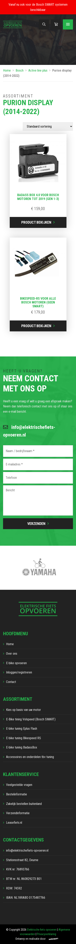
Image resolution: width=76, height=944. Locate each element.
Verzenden (36, 523)
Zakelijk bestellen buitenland (24, 804)
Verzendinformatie (18, 813)
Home (7, 70)
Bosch (20, 70)
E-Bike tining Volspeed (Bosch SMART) (31, 719)
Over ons (11, 653)
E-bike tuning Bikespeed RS (23, 738)
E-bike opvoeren (16, 663)
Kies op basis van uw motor (23, 710)
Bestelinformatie (16, 794)
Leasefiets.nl (14, 823)
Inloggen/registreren (19, 672)
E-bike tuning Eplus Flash (21, 728)
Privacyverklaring (46, 934)
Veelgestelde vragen (19, 785)
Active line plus (37, 70)
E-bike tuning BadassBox (21, 747)
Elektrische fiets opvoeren (42, 929)
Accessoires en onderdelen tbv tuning (30, 757)
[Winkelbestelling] (48, 126)
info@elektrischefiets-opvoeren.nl (29, 431)
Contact (11, 682)
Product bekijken (36, 222)
